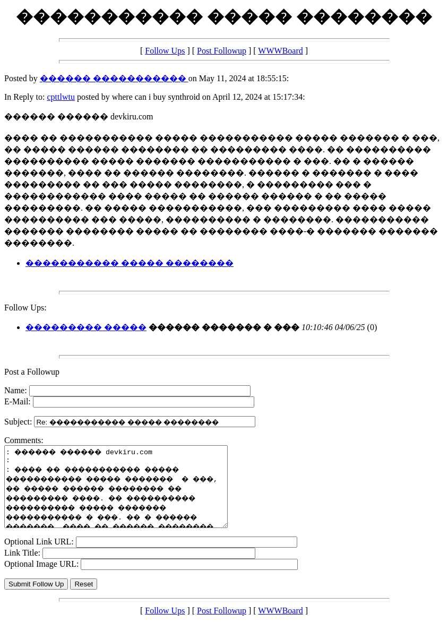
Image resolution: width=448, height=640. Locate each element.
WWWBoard (280, 50)
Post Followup (221, 50)
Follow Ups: (25, 307)
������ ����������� (114, 78)
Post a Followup (31, 371)
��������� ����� (86, 327)
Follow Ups (165, 50)
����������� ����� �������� (129, 262)
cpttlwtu (60, 96)
